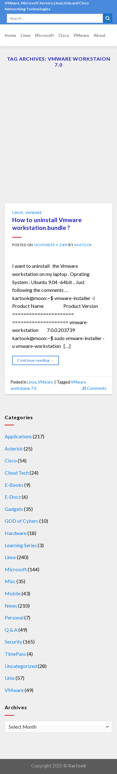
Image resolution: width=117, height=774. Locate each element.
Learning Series (21, 545)
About (99, 35)
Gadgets (14, 509)
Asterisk (14, 448)
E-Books (14, 485)
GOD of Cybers (21, 521)
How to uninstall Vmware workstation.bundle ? (47, 223)
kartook (83, 245)
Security (13, 641)
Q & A (11, 630)
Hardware (16, 533)
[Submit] (107, 18)
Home (10, 35)
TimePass (15, 654)
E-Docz (13, 497)
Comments (94, 388)
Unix (10, 678)
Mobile (13, 593)
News (11, 606)
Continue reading (35, 360)
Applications (18, 436)
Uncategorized (21, 666)
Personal (14, 617)
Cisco (63, 35)
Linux (26, 35)
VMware (81, 35)
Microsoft (44, 35)
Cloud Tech (17, 473)
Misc (10, 581)
